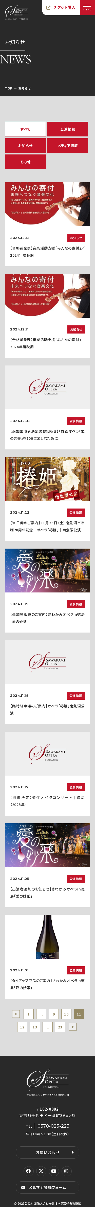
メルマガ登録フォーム (47, 1187)
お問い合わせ (48, 1152)
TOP (8, 88)
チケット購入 (64, 7)
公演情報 (67, 129)
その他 (25, 161)
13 (35, 1026)
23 (60, 1026)
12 (22, 1026)
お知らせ (25, 145)
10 (66, 1014)
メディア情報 (68, 145)
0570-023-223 (53, 1126)
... (41, 1014)
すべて (25, 129)
